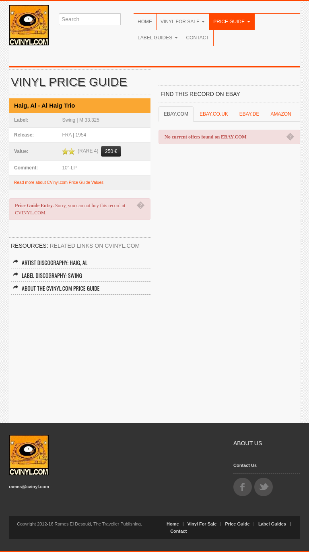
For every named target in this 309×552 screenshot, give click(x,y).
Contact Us (245, 465)
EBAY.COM (176, 114)
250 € (111, 151)
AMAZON (280, 114)
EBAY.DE (249, 114)
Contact (197, 38)
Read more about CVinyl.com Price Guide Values (58, 182)
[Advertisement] (79, 355)
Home (145, 21)
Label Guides (158, 38)
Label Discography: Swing (47, 275)
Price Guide (231, 21)
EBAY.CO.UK (214, 114)
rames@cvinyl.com (29, 486)
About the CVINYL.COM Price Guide (56, 288)
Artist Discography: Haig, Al (50, 262)
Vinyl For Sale (183, 21)
